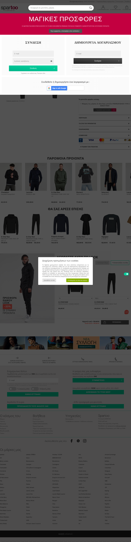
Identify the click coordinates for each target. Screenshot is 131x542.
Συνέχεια (107, 61)
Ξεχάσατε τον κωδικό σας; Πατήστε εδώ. (33, 73)
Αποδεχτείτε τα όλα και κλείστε (77, 280)
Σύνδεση (42, 68)
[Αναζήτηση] (90, 8)
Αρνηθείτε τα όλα (49, 280)
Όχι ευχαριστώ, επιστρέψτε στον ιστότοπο (65, 31)
